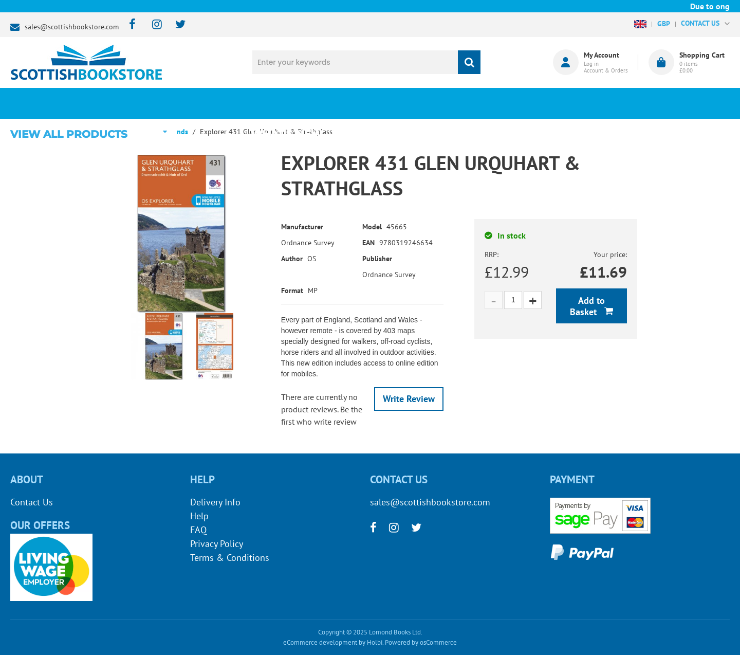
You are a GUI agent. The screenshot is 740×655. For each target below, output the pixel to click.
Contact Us (31, 502)
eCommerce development (320, 642)
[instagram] (152, 25)
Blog (418, 103)
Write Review (409, 399)
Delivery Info (215, 502)
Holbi (374, 642)
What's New (293, 103)
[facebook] (129, 25)
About (542, 103)
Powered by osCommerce (421, 642)
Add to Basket (587, 306)
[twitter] (175, 25)
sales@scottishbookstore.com (72, 26)
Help (199, 516)
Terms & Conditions (229, 557)
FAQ (198, 530)
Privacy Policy (216, 544)
